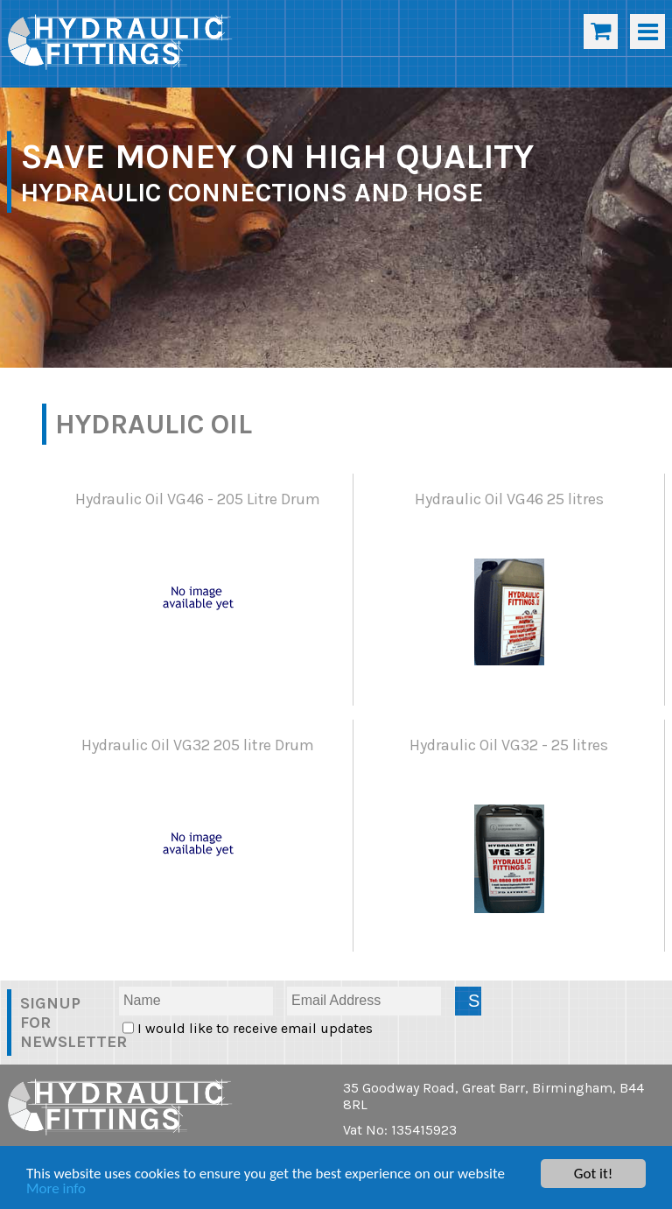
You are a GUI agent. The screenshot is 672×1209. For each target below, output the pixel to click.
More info (56, 1189)
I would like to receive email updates (253, 1028)
